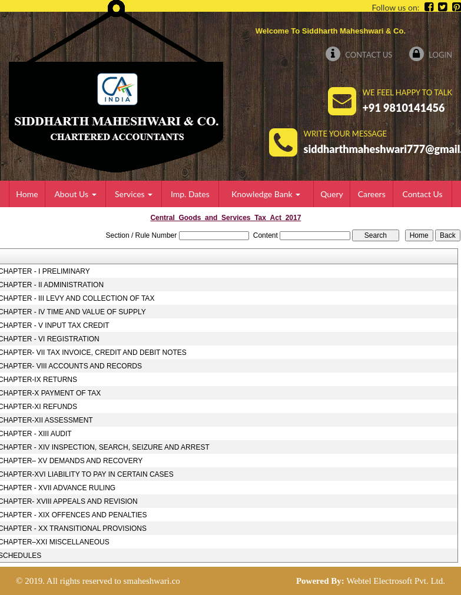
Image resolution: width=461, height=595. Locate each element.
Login (430, 54)
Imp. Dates (190, 194)
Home (27, 194)
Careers (372, 194)
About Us (75, 194)
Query (331, 194)
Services (133, 194)
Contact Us (359, 54)
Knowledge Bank (265, 194)
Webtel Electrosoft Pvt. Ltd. (395, 581)
